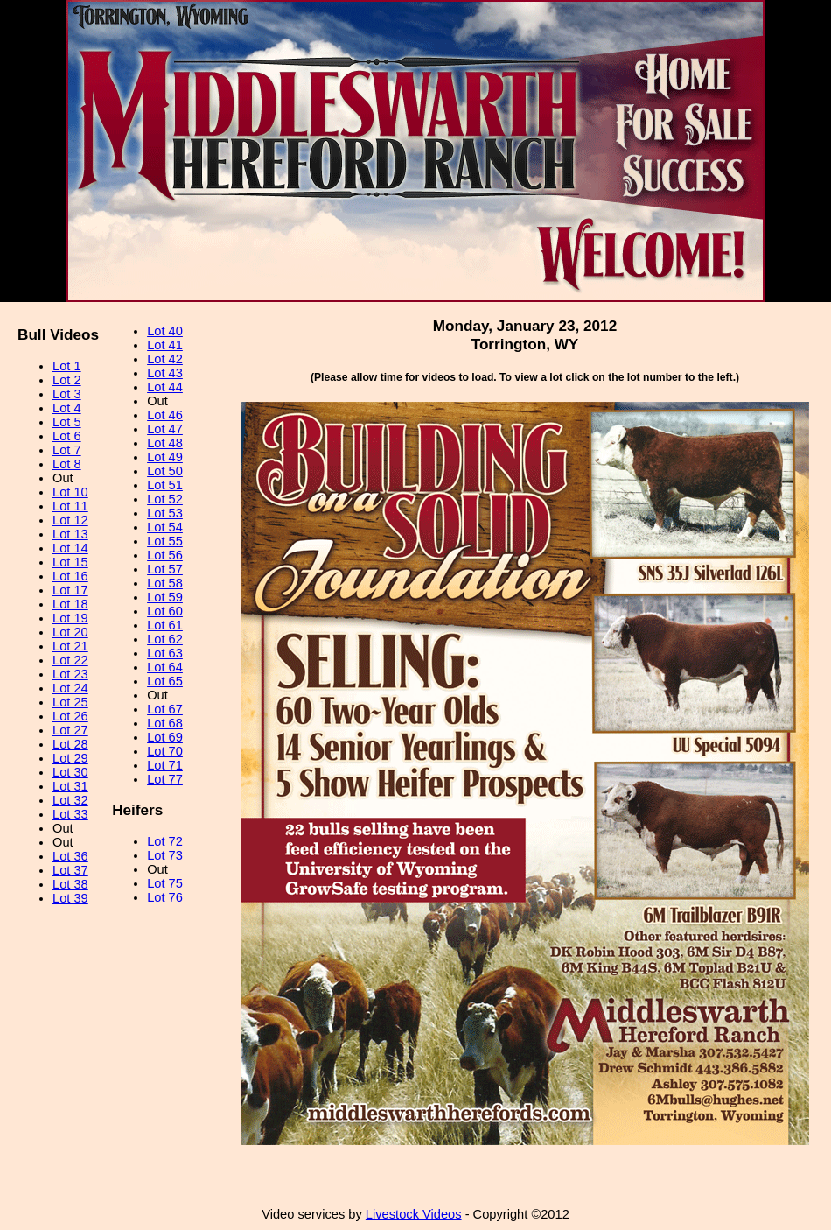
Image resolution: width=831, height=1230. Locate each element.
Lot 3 (66, 394)
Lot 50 (165, 471)
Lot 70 (165, 751)
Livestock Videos (414, 1214)
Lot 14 (70, 548)
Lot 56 (165, 555)
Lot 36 (70, 856)
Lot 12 (70, 520)
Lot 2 (66, 380)
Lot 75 (165, 883)
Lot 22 (70, 660)
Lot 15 (70, 562)
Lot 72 (165, 841)
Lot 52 (165, 499)
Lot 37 (70, 870)
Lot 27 (70, 730)
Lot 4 (66, 408)
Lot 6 (66, 436)
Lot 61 (165, 625)
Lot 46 (165, 415)
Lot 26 (70, 716)
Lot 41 (165, 345)
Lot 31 (70, 786)
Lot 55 (165, 541)
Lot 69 (165, 737)
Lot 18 (70, 604)
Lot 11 (70, 506)
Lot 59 (165, 597)
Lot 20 (70, 632)
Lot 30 (70, 772)
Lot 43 (165, 373)
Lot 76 (165, 897)
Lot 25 (70, 702)
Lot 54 (165, 527)
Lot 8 (66, 464)
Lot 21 (70, 646)
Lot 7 (66, 450)
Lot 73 (165, 855)
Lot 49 (165, 457)
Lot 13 (70, 534)
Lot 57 (165, 569)
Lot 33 (70, 814)
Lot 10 (70, 492)
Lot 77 (165, 779)
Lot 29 (70, 758)
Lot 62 (165, 639)
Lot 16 (70, 576)
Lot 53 (165, 513)
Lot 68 (165, 723)
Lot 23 (70, 674)
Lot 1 (66, 366)
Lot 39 (70, 898)
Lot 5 (66, 422)
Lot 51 (165, 485)
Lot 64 (165, 667)
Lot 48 (165, 443)
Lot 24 (70, 688)
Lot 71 (165, 765)
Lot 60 (165, 611)
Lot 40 (165, 331)
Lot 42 (165, 359)
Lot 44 (165, 387)
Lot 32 (70, 800)
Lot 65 (165, 681)
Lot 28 (70, 744)
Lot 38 (70, 884)
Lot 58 (165, 583)
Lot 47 (165, 429)
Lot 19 (70, 618)
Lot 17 (70, 590)
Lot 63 (165, 653)
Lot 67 (165, 709)
